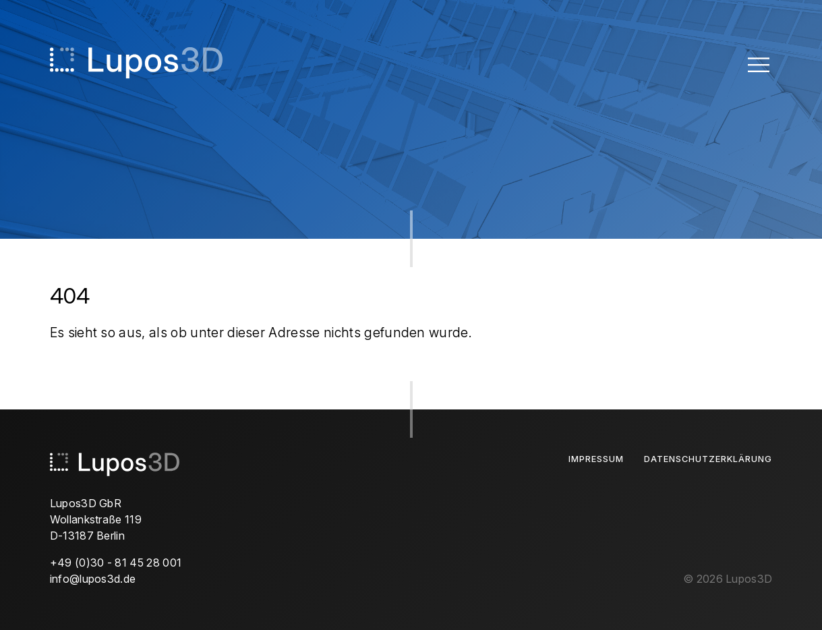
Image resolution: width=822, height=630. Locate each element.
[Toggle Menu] (758, 64)
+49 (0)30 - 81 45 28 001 (116, 562)
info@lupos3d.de (93, 578)
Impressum (596, 459)
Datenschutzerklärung (708, 459)
